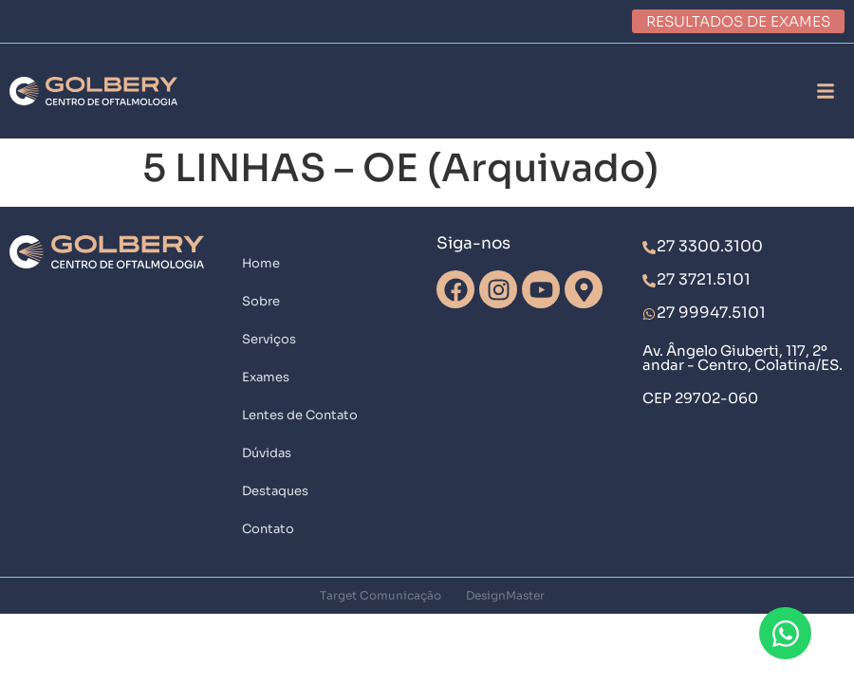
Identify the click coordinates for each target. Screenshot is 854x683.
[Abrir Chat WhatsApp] (785, 633)
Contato (268, 529)
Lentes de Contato (300, 415)
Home (261, 263)
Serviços (269, 339)
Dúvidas (266, 453)
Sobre (261, 301)
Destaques (275, 491)
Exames (265, 377)
